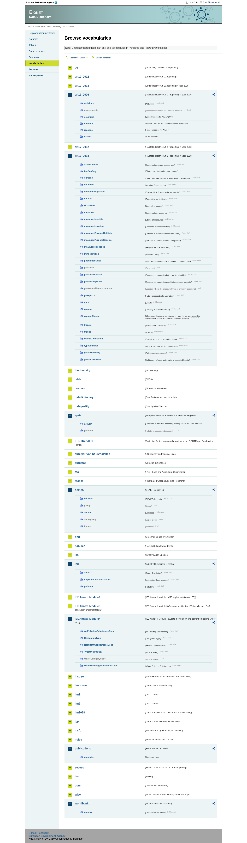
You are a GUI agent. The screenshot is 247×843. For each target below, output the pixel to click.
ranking (88, 309)
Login (191, 2)
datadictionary (84, 397)
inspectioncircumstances (97, 579)
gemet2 (79, 489)
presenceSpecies (93, 281)
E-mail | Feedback (39, 833)
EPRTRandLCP (85, 441)
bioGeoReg (90, 171)
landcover (81, 685)
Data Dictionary (54, 27)
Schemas (34, 57)
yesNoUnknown (92, 359)
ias (77, 554)
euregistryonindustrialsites (92, 454)
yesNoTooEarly (92, 352)
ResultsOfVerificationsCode (98, 645)
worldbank (82, 803)
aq (76, 67)
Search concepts (103, 58)
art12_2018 (82, 85)
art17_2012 (82, 146)
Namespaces (36, 75)
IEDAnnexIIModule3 (87, 606)
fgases (79, 480)
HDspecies (89, 205)
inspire (79, 676)
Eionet (42, 27)
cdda (78, 379)
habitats (88, 198)
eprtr (78, 415)
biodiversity (82, 370)
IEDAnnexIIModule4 (87, 618)
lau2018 (80, 712)
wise (78, 794)
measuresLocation (94, 226)
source (87, 512)
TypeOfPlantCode (93, 652)
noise (78, 739)
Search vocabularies (78, 58)
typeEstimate (91, 345)
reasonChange (91, 316)
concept (88, 498)
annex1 (88, 572)
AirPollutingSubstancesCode (99, 631)
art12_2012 (82, 76)
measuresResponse (94, 247)
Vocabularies (36, 63)
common (80, 388)
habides (80, 546)
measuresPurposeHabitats (98, 233)
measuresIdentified (94, 219)
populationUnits (92, 260)
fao (77, 472)
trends (87, 136)
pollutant (88, 586)
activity (88, 424)
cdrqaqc (88, 177)
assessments (91, 164)
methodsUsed (91, 254)
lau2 (77, 703)
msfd (78, 730)
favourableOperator (94, 191)
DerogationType (92, 638)
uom (78, 785)
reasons (88, 130)
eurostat (80, 462)
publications (83, 748)
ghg (77, 536)
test (77, 776)
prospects (89, 295)
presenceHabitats (93, 274)
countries (89, 117)
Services (33, 69)
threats (88, 325)
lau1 (77, 694)
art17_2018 (82, 155)
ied (77, 564)
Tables (32, 45)
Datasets (33, 39)
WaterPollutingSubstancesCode (100, 665)
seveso (79, 767)
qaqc (86, 302)
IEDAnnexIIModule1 (87, 597)
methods (88, 123)
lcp (77, 721)
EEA (43, 2)
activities (89, 103)
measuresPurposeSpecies (97, 240)
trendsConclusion (93, 338)
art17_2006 (82, 94)
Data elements (37, 51)
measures (89, 212)
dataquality (82, 406)
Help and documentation (42, 33)
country (88, 812)
